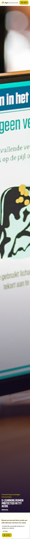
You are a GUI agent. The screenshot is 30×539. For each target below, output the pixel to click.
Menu (25, 3)
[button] (23, 2)
